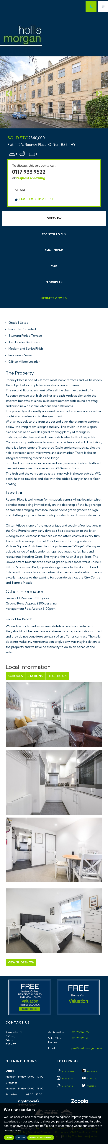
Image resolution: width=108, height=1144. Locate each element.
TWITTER (89, 1086)
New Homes (66, 1079)
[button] (8, 92)
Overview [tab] (54, 218)
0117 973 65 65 (80, 1032)
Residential (66, 1071)
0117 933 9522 (28, 172)
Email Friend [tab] (54, 250)
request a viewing (30, 178)
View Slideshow (21, 962)
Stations (35, 676)
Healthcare (57, 676)
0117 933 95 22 (80, 1038)
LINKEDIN (89, 1071)
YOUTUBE (89, 1079)
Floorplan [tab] (54, 282)
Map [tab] (54, 266)
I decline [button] (21, 1138)
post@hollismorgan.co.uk (86, 1048)
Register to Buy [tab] (54, 234)
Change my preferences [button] (41, 1138)
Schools (15, 676)
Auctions (65, 1086)
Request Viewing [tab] (54, 298)
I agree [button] (9, 1138)
